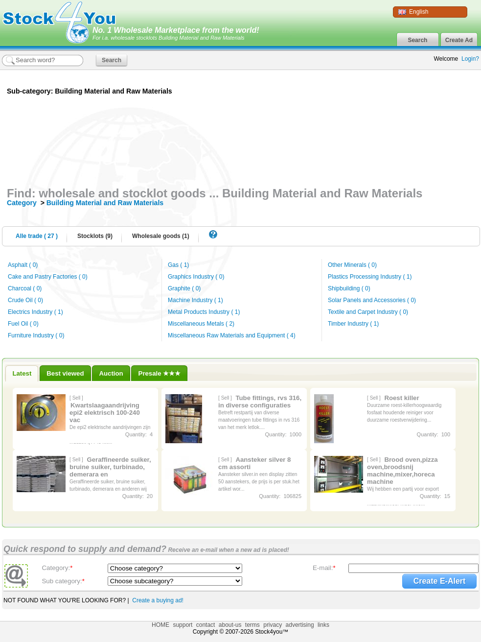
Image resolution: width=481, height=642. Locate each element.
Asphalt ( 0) (23, 265)
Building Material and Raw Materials (105, 203)
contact (205, 624)
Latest (21, 373)
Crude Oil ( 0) (25, 300)
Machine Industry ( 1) (195, 300)
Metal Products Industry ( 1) (204, 312)
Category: (57, 567)
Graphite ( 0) (184, 288)
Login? (470, 58)
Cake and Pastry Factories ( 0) (48, 276)
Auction (111, 373)
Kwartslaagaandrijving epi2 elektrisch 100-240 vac (104, 413)
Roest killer (401, 398)
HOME (160, 624)
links (323, 624)
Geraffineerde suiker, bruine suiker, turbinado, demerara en (110, 467)
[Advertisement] (369, 141)
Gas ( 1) (178, 265)
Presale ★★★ (159, 373)
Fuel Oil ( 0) (23, 323)
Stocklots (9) (95, 236)
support (182, 624)
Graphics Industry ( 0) (196, 276)
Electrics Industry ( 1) (35, 312)
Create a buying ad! (157, 600)
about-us (230, 624)
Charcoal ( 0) (25, 288)
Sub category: (63, 581)
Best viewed (65, 373)
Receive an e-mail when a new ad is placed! (227, 550)
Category (23, 203)
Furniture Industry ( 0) (36, 335)
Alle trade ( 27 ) (37, 236)
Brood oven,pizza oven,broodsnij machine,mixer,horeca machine (402, 470)
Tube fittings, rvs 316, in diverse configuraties (259, 401)
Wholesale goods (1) (160, 236)
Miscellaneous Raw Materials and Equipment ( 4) (232, 335)
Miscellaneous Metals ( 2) (201, 323)
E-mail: (324, 567)
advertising (300, 624)
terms (252, 624)
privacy (272, 624)
